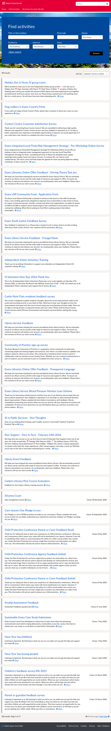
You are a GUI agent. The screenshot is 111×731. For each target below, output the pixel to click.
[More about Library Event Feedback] (35, 470)
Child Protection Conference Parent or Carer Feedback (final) (39, 529)
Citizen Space (9, 726)
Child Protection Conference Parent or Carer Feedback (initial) (40, 578)
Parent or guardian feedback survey (25, 695)
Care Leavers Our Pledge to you (23, 510)
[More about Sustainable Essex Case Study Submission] (59, 626)
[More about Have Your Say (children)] (15, 643)
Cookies (84, 726)
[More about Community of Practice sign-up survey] (66, 359)
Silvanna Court (13, 495)
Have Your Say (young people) (21, 653)
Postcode (61, 33)
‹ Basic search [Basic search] (14, 51)
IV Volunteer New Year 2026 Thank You (27, 276)
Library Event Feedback (18, 459)
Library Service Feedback (19, 323)
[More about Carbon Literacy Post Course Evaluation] (47, 485)
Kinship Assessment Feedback (21, 602)
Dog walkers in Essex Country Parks (25, 106)
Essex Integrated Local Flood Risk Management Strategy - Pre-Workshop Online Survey (54, 145)
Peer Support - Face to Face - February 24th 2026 (33, 434)
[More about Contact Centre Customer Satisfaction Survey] (53, 135)
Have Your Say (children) (18, 636)
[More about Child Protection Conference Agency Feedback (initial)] (53, 568)
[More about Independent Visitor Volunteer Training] (22, 266)
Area (59, 42)
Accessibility (61, 726)
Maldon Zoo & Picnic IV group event (25, 82)
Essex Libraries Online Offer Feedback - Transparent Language (40, 369)
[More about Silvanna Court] (28, 500)
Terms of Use (73, 726)
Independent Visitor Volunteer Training (26, 259)
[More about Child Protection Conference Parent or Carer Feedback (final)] (64, 543)
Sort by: (79, 74)
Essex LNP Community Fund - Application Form (31, 194)
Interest (36, 42)
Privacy (92, 726)
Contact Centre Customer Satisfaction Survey (31, 123)
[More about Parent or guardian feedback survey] (59, 709)
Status (85, 33)
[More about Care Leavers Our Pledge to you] (14, 519)
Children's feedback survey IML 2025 (26, 670)
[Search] (107, 4)
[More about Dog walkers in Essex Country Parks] (17, 113)
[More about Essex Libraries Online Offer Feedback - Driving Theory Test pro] (38, 184)
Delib (21, 726)
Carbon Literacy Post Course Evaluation (27, 480)
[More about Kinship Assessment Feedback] (35, 607)
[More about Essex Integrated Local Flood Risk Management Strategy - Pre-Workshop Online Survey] (32, 162)
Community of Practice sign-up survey (26, 344)
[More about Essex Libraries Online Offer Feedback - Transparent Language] (38, 380)
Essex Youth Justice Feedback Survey (26, 220)
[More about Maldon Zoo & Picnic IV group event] (61, 96)
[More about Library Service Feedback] (38, 334)
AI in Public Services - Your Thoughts (25, 417)
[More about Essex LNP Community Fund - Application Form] (18, 210)
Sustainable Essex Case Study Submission (28, 617)
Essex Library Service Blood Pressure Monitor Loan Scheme (38, 391)
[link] (92, 716)
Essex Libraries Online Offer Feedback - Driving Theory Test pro (41, 172)
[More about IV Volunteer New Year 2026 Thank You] (53, 286)
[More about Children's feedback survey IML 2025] (67, 685)
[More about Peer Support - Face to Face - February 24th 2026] (55, 448)
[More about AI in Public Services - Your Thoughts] (20, 424)
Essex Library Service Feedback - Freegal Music (31, 237)
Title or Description (17, 33)
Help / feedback (103, 726)
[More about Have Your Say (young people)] (15, 660)
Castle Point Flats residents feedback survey (30, 296)
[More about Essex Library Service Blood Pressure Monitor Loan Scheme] (20, 407)
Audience (12, 42)
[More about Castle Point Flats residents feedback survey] (8, 312)
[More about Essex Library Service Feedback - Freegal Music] (38, 249)
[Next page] (104, 716)
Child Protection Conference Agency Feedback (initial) (35, 554)
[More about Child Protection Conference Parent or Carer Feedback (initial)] (63, 592)
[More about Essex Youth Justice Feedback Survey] (59, 227)
